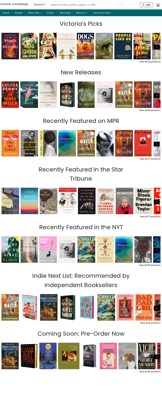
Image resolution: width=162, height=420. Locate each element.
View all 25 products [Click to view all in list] (150, 323)
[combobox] (41, 4)
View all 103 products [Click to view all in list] (150, 61)
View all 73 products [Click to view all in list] (150, 216)
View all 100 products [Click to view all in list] (150, 110)
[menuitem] (6, 12)
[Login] (146, 4)
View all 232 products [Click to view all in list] (150, 265)
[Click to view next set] (157, 47)
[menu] (81, 12)
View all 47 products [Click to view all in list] (150, 158)
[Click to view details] (10, 46)
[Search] (120, 5)
